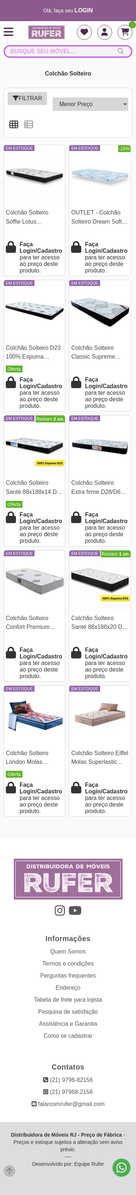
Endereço (68, 988)
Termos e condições (68, 963)
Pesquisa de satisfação (68, 1012)
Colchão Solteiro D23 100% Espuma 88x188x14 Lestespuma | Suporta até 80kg (34, 353)
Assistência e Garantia (68, 1024)
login (83, 10)
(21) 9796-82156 (68, 1080)
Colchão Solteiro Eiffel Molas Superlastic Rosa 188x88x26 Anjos (99, 758)
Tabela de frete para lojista (68, 1000)
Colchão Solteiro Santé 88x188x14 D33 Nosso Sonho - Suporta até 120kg (34, 488)
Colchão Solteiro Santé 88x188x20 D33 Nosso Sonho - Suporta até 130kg (99, 623)
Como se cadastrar (68, 1036)
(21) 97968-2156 (68, 1092)
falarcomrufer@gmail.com (68, 1104)
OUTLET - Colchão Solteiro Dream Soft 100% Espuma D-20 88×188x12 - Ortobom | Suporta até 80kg (99, 218)
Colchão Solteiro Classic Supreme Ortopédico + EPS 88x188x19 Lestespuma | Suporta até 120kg (99, 353)
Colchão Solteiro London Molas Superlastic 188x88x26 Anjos (28, 758)
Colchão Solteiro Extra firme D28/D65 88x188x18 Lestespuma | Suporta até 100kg (99, 488)
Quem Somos (68, 951)
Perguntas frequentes (68, 975)
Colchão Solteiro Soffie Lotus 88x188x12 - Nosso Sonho (31, 218)
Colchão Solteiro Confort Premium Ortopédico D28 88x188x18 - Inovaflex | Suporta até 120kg (34, 623)
